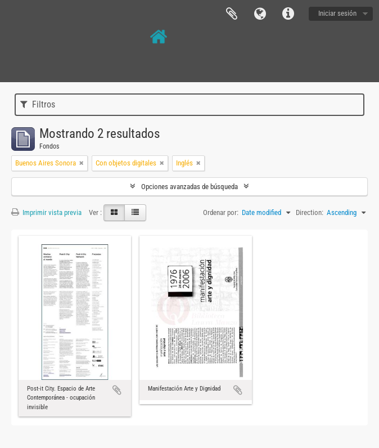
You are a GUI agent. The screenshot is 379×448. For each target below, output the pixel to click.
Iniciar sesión (337, 13)
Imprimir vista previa (46, 212)
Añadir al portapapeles (117, 390)
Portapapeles (232, 14)
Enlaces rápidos (288, 14)
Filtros (37, 104)
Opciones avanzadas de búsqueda (189, 186)
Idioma (260, 14)
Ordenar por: (220, 212)
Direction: (309, 212)
